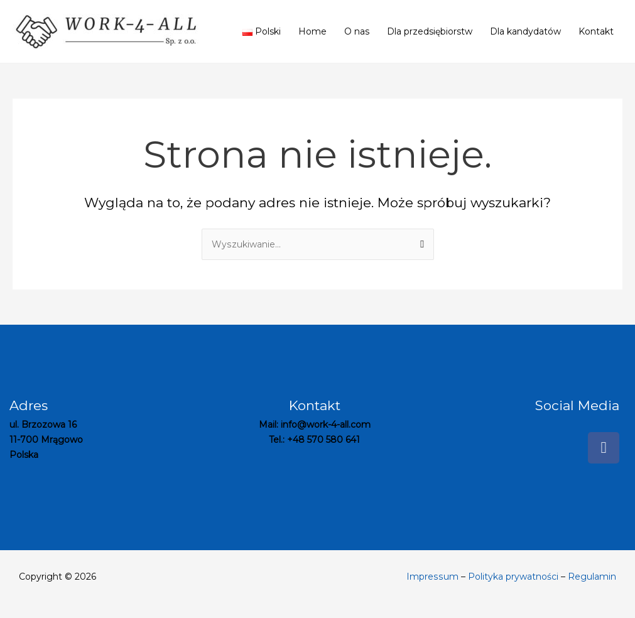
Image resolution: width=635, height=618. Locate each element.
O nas (356, 31)
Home (312, 31)
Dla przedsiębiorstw (429, 31)
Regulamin (592, 576)
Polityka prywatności (513, 576)
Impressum (433, 576)
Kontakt (596, 31)
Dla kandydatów (525, 31)
